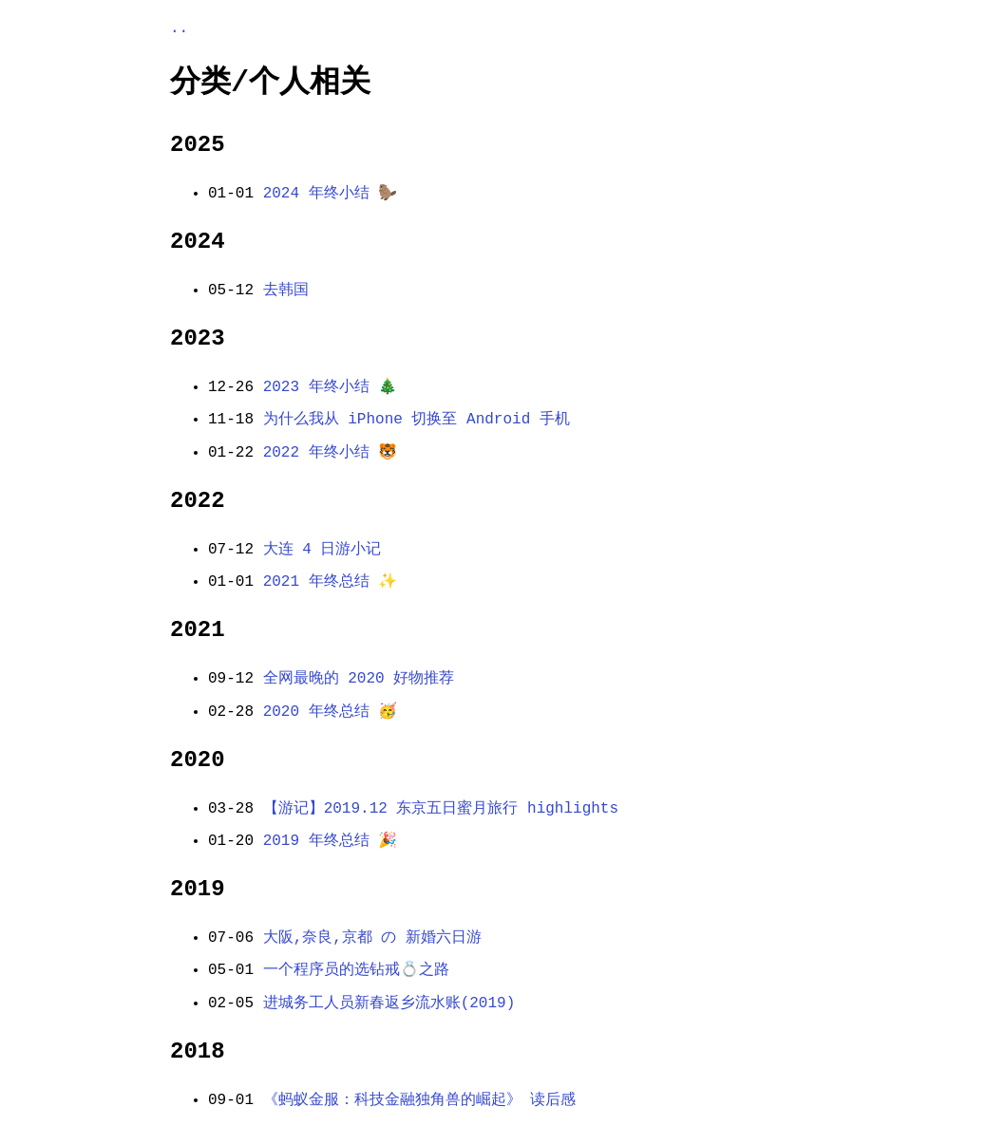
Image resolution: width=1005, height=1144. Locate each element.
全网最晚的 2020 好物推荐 (359, 678)
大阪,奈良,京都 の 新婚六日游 (372, 938)
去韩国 (286, 290)
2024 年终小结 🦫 (330, 193)
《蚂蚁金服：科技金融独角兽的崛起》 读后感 (420, 1100)
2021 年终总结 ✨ (330, 582)
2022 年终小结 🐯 (330, 452)
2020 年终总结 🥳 (330, 712)
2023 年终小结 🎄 (330, 387)
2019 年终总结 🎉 (330, 841)
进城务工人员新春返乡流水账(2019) (389, 1003)
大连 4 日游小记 (322, 549)
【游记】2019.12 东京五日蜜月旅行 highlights (440, 808)
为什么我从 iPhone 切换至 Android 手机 (416, 419)
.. (179, 28)
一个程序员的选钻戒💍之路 (356, 970)
